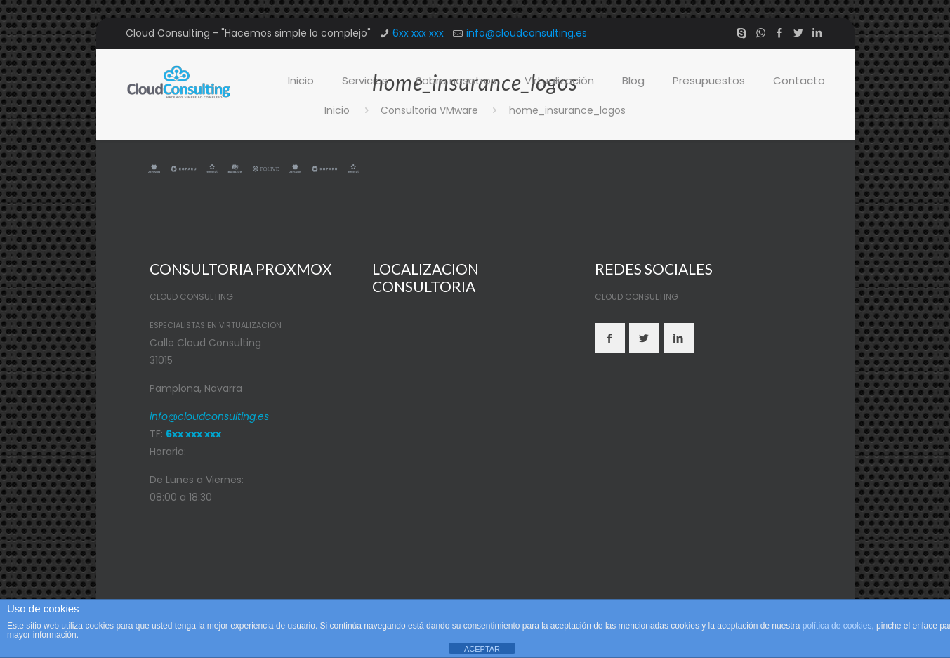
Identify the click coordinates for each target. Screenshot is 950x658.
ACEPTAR (482, 649)
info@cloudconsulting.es (526, 33)
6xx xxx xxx (418, 33)
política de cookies (837, 626)
